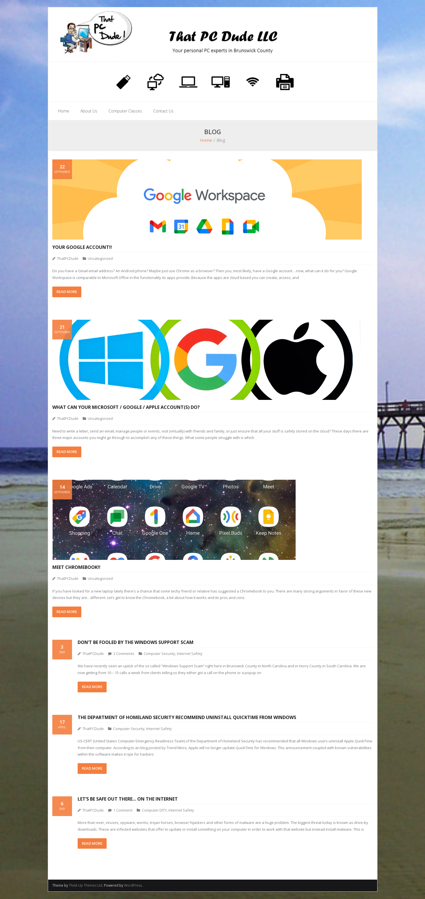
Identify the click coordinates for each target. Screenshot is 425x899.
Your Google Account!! (82, 247)
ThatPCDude (67, 258)
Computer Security (159, 653)
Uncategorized (100, 258)
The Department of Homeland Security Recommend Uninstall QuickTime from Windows (187, 718)
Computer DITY (154, 810)
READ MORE (67, 291)
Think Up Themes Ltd (85, 886)
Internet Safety (190, 653)
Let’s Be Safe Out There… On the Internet (128, 799)
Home (206, 140)
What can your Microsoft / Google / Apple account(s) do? (126, 407)
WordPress (133, 886)
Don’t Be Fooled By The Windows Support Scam (136, 642)
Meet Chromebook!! (76, 567)
